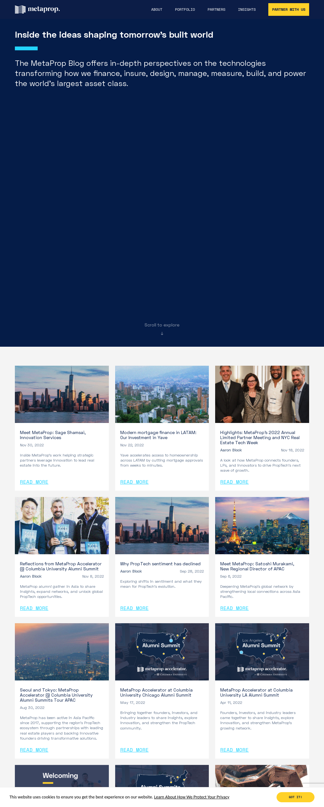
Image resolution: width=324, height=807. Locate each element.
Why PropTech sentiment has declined (160, 563)
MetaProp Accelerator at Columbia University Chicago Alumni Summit (156, 692)
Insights (247, 9)
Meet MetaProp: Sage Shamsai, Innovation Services (52, 435)
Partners (216, 9)
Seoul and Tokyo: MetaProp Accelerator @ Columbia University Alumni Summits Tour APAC (56, 695)
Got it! (295, 797)
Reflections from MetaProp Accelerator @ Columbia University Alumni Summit (61, 566)
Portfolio (185, 9)
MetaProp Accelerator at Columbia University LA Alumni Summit (256, 692)
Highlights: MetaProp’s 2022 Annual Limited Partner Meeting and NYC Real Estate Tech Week (260, 437)
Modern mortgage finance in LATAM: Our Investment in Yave (158, 435)
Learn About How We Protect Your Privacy (191, 797)
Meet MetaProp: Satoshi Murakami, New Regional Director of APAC (257, 566)
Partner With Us (288, 9)
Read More (34, 482)
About (156, 9)
